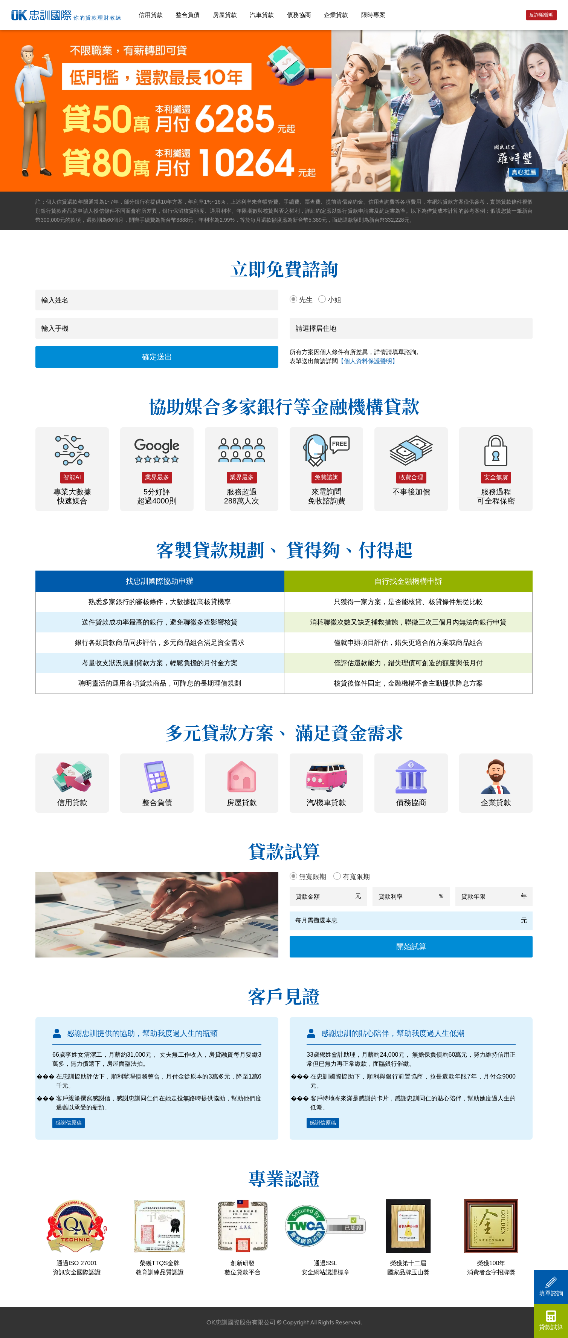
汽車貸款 (262, 15)
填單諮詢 (551, 1287)
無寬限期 (312, 877)
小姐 (334, 300)
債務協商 (299, 15)
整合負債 (188, 15)
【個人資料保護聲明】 (368, 361)
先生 (306, 300)
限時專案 (373, 15)
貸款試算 (551, 1320)
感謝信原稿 (68, 1123)
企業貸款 (336, 15)
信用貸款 (151, 15)
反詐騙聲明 (541, 15)
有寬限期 (356, 877)
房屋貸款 (225, 15)
